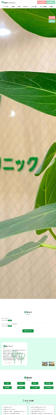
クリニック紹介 (8, 362)
